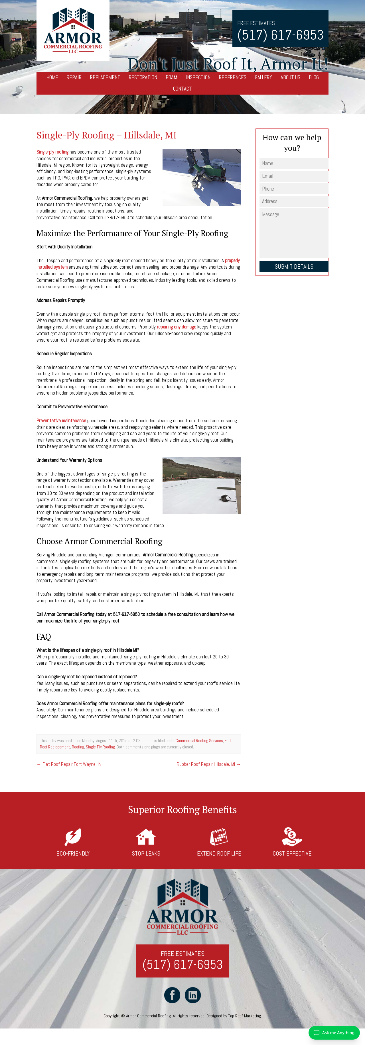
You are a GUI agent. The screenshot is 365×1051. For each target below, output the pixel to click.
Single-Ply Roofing (100, 746)
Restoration (143, 77)
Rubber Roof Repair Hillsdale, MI (209, 763)
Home (52, 77)
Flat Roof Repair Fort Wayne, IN (69, 763)
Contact (182, 88)
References (232, 77)
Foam (171, 77)
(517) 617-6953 (280, 35)
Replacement (105, 77)
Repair (74, 77)
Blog (314, 77)
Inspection (198, 77)
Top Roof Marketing (244, 1016)
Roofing (78, 746)
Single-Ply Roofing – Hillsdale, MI (108, 134)
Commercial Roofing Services (199, 739)
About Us (290, 77)
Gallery (263, 77)
